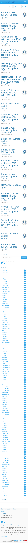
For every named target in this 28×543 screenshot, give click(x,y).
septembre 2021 (14, 348)
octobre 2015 (14, 486)
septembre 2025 (14, 278)
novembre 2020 (14, 367)
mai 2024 (14, 297)
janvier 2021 (14, 363)
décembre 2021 (14, 342)
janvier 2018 (14, 433)
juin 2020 (14, 377)
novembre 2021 (14, 344)
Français (7, 536)
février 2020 (14, 385)
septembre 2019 (14, 394)
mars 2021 (14, 359)
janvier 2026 (14, 272)
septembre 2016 (14, 464)
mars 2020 (14, 383)
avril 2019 (14, 404)
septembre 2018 (14, 418)
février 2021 (14, 361)
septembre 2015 (14, 488)
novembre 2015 (14, 484)
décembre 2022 (14, 324)
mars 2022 (14, 338)
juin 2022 (14, 334)
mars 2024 (14, 301)
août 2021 (14, 350)
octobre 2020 (14, 369)
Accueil (2, 511)
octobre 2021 (14, 346)
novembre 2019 (14, 390)
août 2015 (14, 490)
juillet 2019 (14, 398)
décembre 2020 (14, 365)
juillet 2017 (14, 445)
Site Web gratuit (17, 540)
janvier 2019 (14, 410)
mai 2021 (14, 355)
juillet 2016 (14, 468)
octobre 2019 (14, 392)
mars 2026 (14, 270)
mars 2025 (14, 283)
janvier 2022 (14, 340)
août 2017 (14, 443)
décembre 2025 (14, 274)
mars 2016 (14, 476)
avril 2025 (14, 281)
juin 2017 (14, 447)
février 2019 (14, 408)
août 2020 (14, 373)
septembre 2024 (14, 291)
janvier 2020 (14, 386)
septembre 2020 (14, 371)
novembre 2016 (14, 460)
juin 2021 (14, 353)
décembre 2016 (14, 458)
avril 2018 (14, 427)
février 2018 (14, 431)
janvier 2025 (14, 285)
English (3, 536)
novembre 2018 (14, 414)
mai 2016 (14, 472)
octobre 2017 (14, 439)
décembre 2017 (14, 435)
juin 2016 (14, 470)
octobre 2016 (14, 462)
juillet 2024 (14, 293)
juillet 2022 (14, 332)
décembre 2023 (14, 305)
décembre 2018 (14, 412)
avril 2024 (14, 299)
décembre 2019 (14, 388)
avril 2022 (14, 336)
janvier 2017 (14, 457)
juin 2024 (14, 295)
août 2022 (14, 330)
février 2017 (14, 455)
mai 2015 (14, 495)
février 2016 (14, 478)
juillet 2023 (14, 313)
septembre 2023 (14, 311)
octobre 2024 (14, 289)
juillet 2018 (14, 422)
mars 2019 (14, 406)
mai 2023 (14, 316)
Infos (2, 518)
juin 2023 (14, 315)
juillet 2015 (14, 492)
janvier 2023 (14, 322)
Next (26, 6)
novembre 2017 (14, 437)
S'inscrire (24, 257)
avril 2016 (14, 474)
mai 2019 (14, 402)
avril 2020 (14, 381)
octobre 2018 (14, 416)
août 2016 (14, 466)
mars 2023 (14, 320)
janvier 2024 (14, 303)
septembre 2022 (14, 328)
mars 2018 (14, 429)
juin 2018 (14, 423)
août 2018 (14, 420)
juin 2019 (14, 400)
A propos (18, 525)
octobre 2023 (14, 309)
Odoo (25, 540)
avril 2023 (14, 318)
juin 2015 (14, 494)
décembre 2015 (14, 482)
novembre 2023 (14, 307)
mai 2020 (14, 379)
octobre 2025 (14, 276)
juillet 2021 (14, 351)
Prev (10, 6)
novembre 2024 (14, 287)
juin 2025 (14, 279)
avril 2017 (14, 451)
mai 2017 (14, 449)
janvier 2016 (14, 480)
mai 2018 (14, 425)
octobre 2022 (14, 326)
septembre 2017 (14, 441)
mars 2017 (14, 453)
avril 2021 (14, 357)
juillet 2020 (14, 375)
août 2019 (14, 396)
